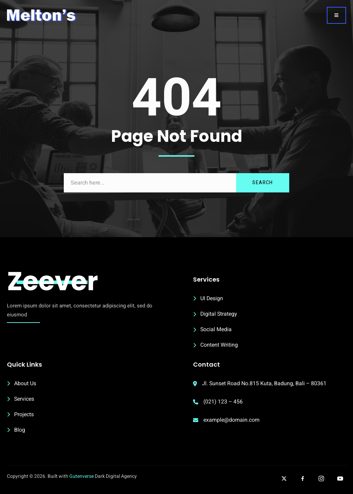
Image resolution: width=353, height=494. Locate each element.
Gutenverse (81, 478)
